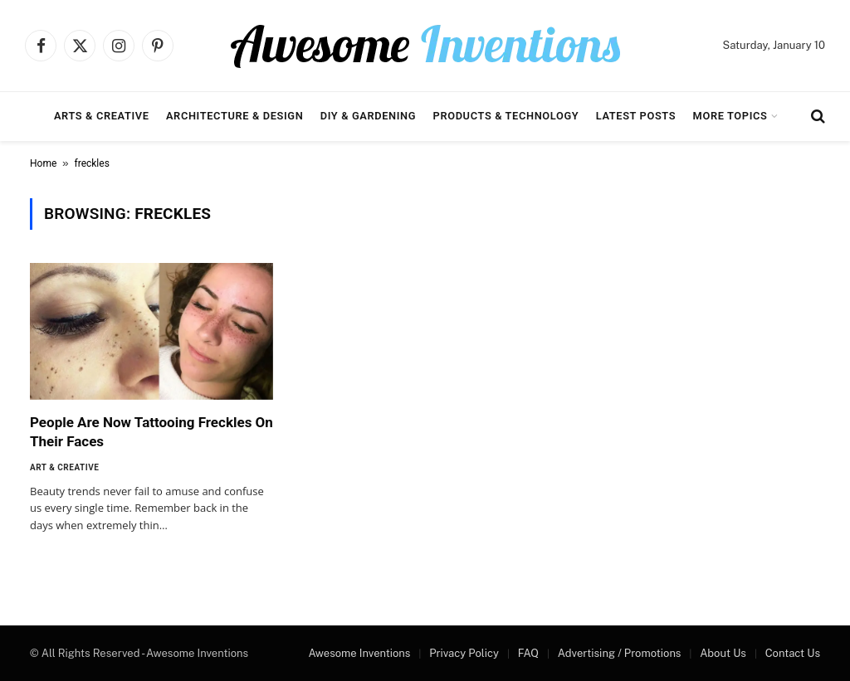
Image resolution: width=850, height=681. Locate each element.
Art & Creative (64, 467)
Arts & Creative (101, 115)
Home (43, 163)
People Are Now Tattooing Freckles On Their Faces (151, 432)
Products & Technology (506, 115)
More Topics (730, 115)
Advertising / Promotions (619, 653)
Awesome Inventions (359, 653)
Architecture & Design (234, 115)
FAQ (528, 653)
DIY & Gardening (368, 115)
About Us (723, 653)
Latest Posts (636, 115)
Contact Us (792, 653)
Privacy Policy (464, 653)
